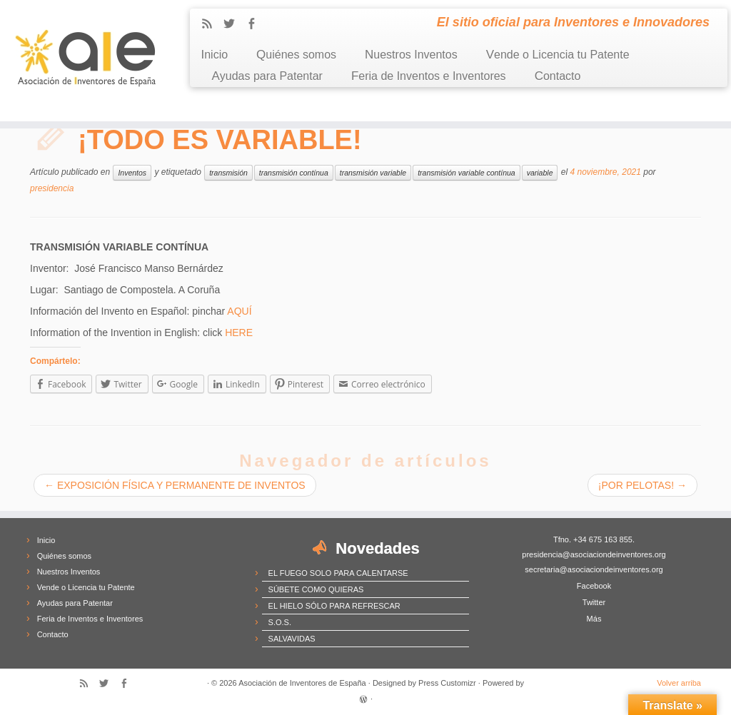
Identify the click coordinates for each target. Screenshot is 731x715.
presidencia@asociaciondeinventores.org (593, 554)
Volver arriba (679, 683)
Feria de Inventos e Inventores (428, 76)
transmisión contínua (293, 172)
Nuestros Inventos (411, 54)
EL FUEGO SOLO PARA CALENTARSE (338, 573)
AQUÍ (239, 311)
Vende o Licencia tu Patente (558, 54)
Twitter (594, 602)
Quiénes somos (296, 54)
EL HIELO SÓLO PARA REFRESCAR (334, 606)
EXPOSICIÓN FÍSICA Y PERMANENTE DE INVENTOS (175, 485)
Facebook (594, 586)
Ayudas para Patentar (266, 76)
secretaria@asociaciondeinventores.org (593, 569)
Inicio (214, 54)
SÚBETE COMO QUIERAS (316, 589)
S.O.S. (279, 622)
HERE (239, 332)
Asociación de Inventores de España (302, 683)
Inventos (132, 172)
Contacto (558, 76)
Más (594, 618)
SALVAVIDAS (292, 638)
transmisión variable (373, 172)
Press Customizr (447, 683)
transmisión (228, 172)
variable (540, 172)
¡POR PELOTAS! (642, 485)
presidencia (52, 188)
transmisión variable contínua (466, 172)
